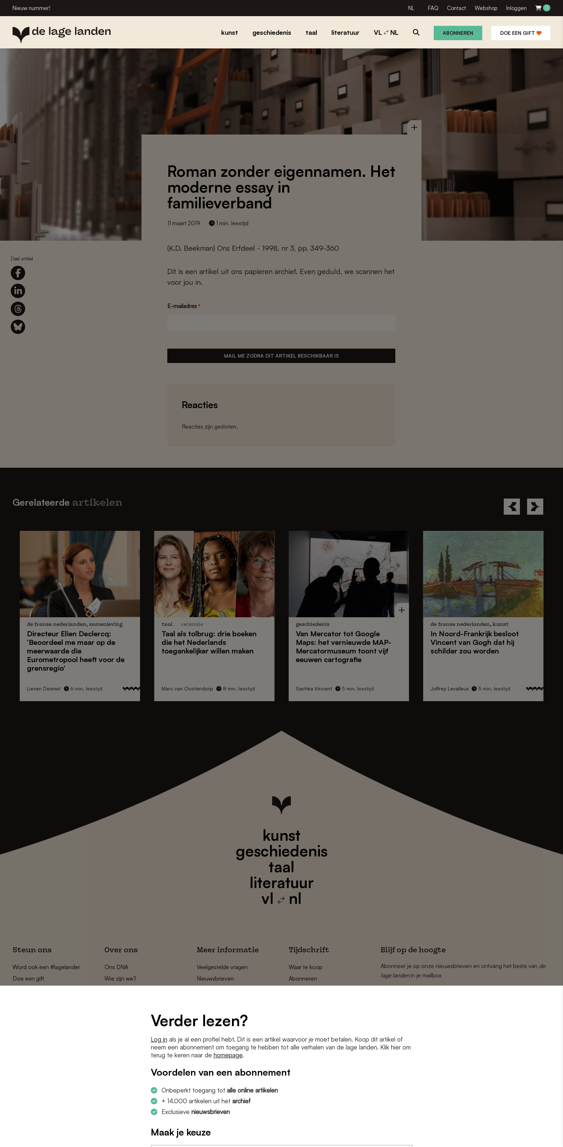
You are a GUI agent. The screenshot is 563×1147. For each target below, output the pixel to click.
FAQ (433, 8)
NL (411, 8)
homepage (228, 1055)
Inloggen (516, 8)
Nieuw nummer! (31, 8)
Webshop (486, 8)
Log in (159, 1039)
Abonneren (458, 33)
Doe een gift (520, 33)
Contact (456, 8)
